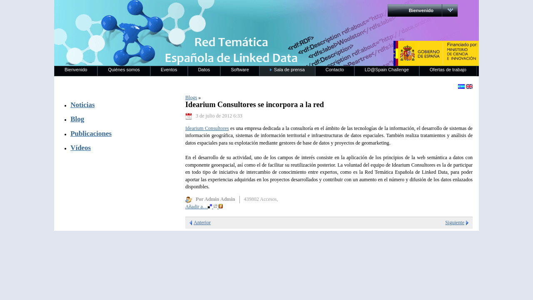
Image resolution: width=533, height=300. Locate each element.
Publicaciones (91, 134)
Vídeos (80, 148)
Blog (77, 119)
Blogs (191, 97)
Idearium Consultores (207, 128)
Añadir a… (204, 207)
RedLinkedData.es (141, 12)
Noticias (82, 105)
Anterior (202, 222)
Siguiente (454, 222)
